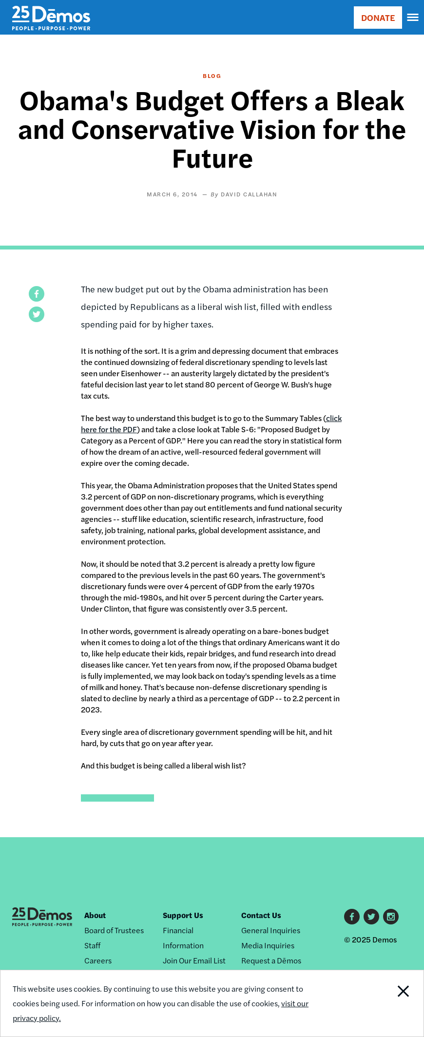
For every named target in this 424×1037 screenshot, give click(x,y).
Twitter (371, 916)
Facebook (352, 916)
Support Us (183, 915)
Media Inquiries (267, 945)
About (95, 915)
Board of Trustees (114, 930)
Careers (98, 960)
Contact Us (261, 915)
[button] (36, 294)
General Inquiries (270, 930)
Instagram (391, 916)
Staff (92, 945)
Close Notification (383, 1003)
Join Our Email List (194, 960)
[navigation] (413, 17)
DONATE (378, 17)
